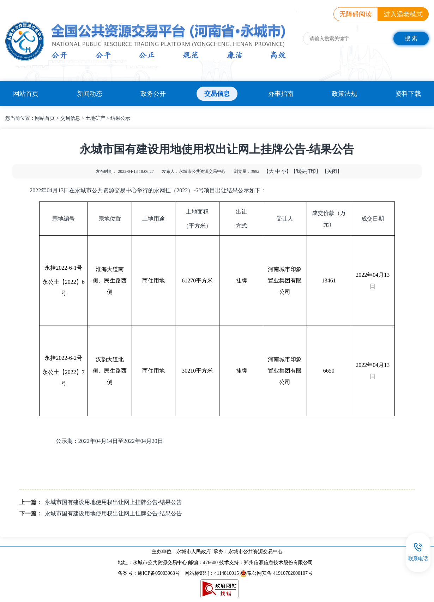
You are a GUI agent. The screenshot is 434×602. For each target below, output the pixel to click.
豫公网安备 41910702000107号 (276, 573)
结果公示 (120, 118)
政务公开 (153, 93)
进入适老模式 (403, 14)
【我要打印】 (306, 171)
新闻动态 (89, 93)
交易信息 (217, 93)
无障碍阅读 (355, 14)
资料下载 (408, 93)
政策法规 (344, 93)
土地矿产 (95, 118)
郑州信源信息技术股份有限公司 (278, 562)
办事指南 (281, 93)
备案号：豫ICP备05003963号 (149, 573)
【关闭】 (332, 171)
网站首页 (25, 93)
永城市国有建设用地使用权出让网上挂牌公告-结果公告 (113, 502)
